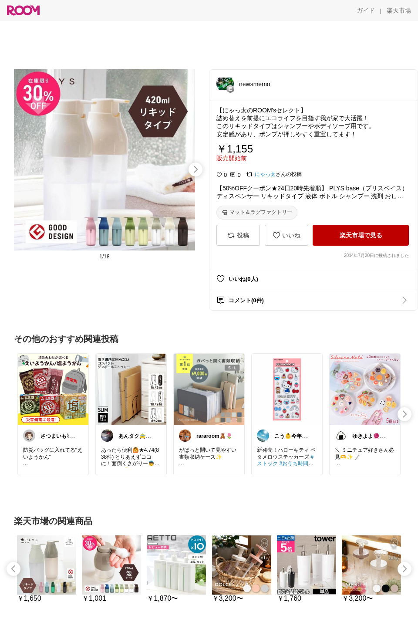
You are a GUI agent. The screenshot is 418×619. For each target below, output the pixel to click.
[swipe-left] (13, 569)
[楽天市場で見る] (361, 235)
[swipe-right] (195, 169)
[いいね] (286, 235)
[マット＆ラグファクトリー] (256, 213)
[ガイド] (366, 10)
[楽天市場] (399, 10)
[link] (53, 389)
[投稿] (238, 235)
